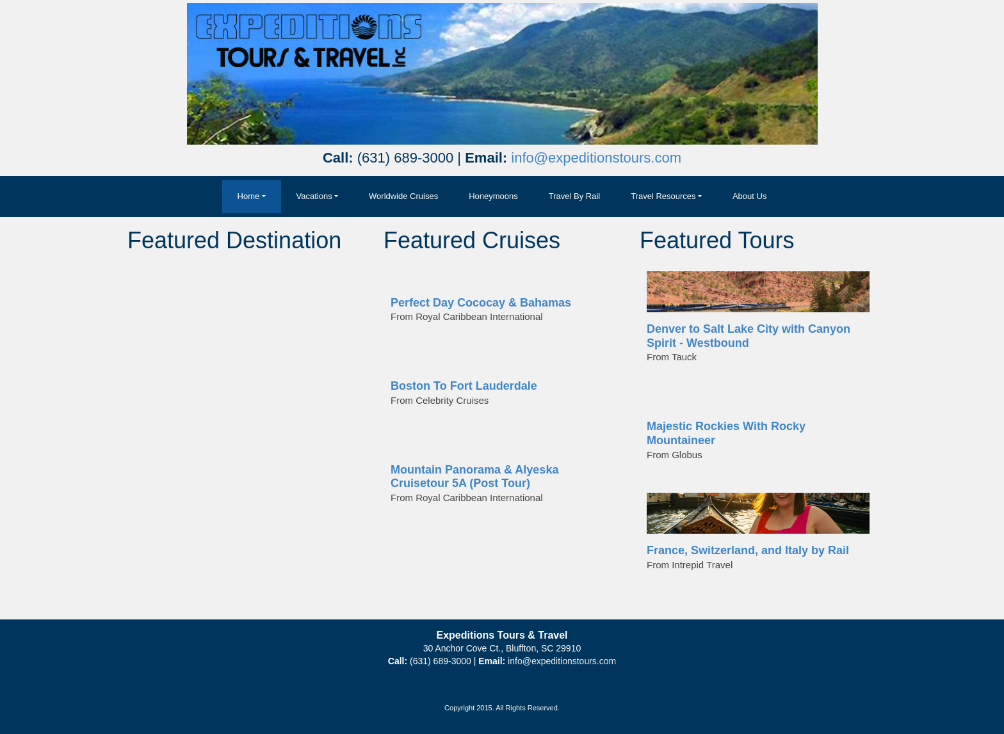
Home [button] (249, 196)
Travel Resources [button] (663, 196)
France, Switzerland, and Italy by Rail (748, 550)
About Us (749, 196)
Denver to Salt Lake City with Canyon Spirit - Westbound (748, 336)
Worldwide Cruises (403, 196)
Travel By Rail (574, 196)
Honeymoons (493, 196)
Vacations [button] (314, 196)
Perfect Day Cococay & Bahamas (481, 302)
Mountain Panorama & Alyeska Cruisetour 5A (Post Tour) (474, 476)
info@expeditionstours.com (596, 158)
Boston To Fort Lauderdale (464, 385)
